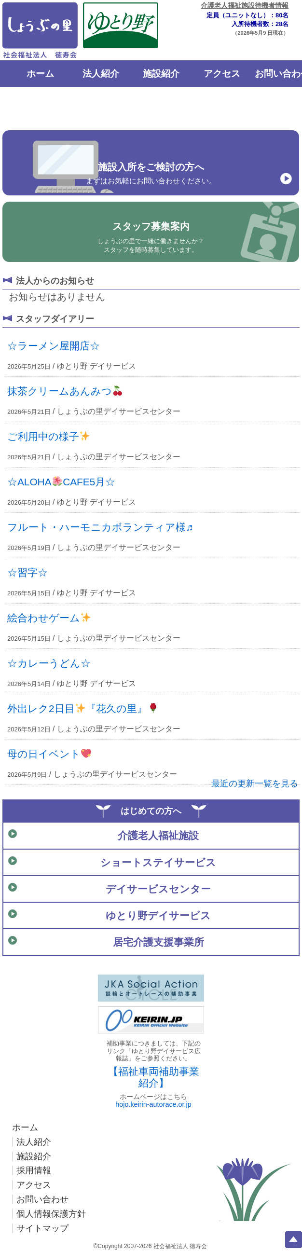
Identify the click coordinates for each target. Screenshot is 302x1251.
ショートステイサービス (158, 862)
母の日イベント (49, 753)
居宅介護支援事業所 (158, 942)
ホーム (40, 74)
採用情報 (33, 1170)
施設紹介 (161, 74)
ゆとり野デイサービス (158, 915)
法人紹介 (100, 74)
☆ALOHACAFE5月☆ (61, 481)
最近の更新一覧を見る (254, 783)
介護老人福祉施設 (158, 835)
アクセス (222, 74)
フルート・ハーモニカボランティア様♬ (100, 527)
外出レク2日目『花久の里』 (82, 708)
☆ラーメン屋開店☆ (53, 345)
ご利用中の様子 (48, 436)
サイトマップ (42, 1228)
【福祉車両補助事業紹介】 (153, 1077)
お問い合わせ (42, 1199)
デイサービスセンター (158, 888)
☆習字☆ (27, 572)
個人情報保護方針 (51, 1214)
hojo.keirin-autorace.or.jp (153, 1104)
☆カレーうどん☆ (49, 663)
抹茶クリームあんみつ (65, 391)
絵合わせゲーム (49, 617)
